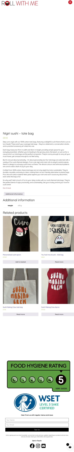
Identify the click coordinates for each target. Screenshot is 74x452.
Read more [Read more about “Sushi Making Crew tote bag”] (21, 314)
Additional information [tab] (14, 194)
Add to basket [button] (20, 262)
